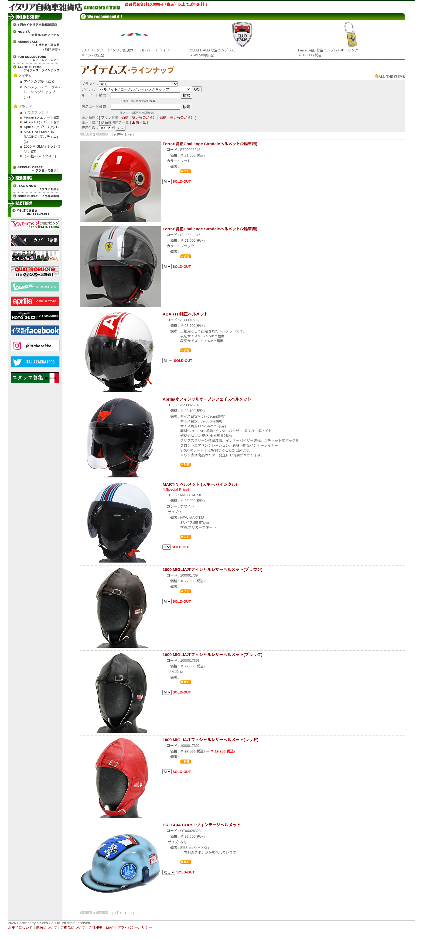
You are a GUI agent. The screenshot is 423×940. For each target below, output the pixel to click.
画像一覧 (139, 122)
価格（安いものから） (138, 118)
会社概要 (95, 928)
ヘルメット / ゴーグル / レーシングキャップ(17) (42, 92)
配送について (46, 928)
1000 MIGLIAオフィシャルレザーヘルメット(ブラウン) (212, 569)
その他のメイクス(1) (40, 156)
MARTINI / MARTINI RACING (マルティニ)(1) (41, 137)
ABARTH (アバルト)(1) (41, 122)
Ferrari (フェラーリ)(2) (41, 117)
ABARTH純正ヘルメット (185, 314)
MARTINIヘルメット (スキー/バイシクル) (200, 484)
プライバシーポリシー (134, 928)
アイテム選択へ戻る (39, 81)
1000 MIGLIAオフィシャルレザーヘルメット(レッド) (210, 739)
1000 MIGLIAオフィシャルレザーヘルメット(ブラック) (212, 654)
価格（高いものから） (176, 118)
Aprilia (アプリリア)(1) (41, 127)
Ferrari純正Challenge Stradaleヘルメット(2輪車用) (210, 143)
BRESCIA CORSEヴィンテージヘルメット (202, 825)
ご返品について (72, 928)
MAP (110, 928)
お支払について (20, 928)
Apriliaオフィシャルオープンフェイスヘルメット (207, 399)
